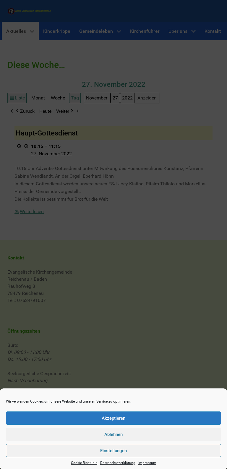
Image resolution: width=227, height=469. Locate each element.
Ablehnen (113, 440)
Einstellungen (113, 456)
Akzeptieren (113, 424)
